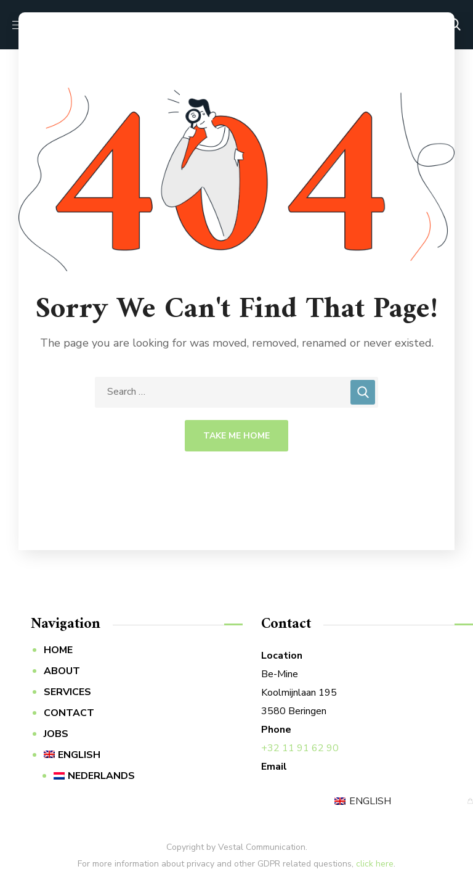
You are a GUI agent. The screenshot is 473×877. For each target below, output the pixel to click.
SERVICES (67, 692)
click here (375, 864)
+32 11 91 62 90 (300, 748)
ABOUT (62, 671)
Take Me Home (236, 436)
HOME (58, 650)
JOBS (56, 734)
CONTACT (69, 713)
